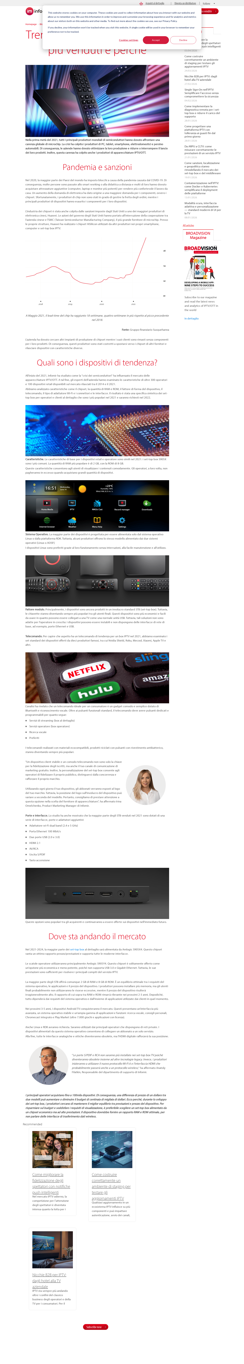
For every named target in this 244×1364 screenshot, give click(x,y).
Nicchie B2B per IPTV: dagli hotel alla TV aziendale (141, 1180)
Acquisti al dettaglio (155, 3)
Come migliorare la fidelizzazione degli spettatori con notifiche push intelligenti (203, 43)
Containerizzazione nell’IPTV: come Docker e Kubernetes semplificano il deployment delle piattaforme (202, 188)
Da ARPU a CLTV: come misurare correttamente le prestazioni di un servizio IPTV (202, 150)
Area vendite (205, 11)
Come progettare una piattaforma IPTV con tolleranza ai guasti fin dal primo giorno (200, 131)
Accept (156, 40)
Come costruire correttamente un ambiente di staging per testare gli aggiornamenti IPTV (95, 1186)
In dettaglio (192, 318)
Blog (42, 24)
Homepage (31, 24)
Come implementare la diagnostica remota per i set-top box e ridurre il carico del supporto (202, 111)
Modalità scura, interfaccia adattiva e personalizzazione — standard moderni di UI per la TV (203, 208)
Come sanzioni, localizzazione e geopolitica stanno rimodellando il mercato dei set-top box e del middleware (203, 168)
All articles (188, 225)
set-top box (77, 949)
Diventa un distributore (185, 3)
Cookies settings (128, 40)
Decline (183, 40)
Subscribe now (93, 1236)
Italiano (206, 3)
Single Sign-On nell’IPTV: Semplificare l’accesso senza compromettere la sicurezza (202, 93)
